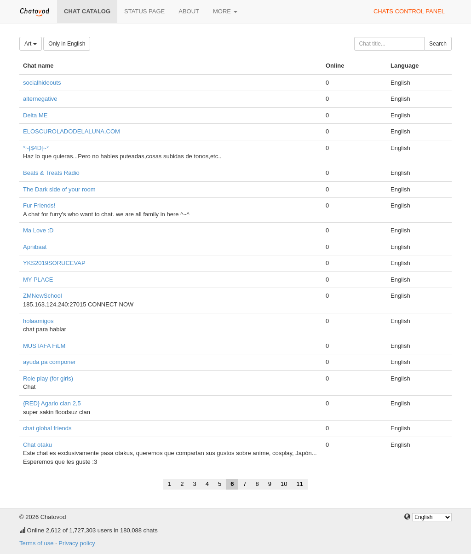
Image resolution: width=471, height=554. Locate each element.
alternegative (40, 98)
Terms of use (36, 543)
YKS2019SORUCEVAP (54, 263)
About (188, 11)
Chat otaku (37, 444)
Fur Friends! (39, 205)
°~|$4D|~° (36, 147)
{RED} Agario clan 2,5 (52, 403)
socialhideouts (42, 82)
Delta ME (35, 115)
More (225, 11)
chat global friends (47, 428)
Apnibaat (34, 246)
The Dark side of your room (59, 189)
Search (438, 43)
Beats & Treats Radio (51, 172)
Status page (144, 11)
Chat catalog (87, 11)
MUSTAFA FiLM (44, 345)
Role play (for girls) (48, 378)
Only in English (66, 43)
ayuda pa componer (49, 361)
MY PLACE (38, 279)
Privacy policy (76, 543)
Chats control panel (409, 11)
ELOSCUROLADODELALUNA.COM (71, 131)
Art (30, 43)
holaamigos (38, 320)
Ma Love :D (38, 230)
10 (284, 483)
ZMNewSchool (42, 295)
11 (300, 483)
